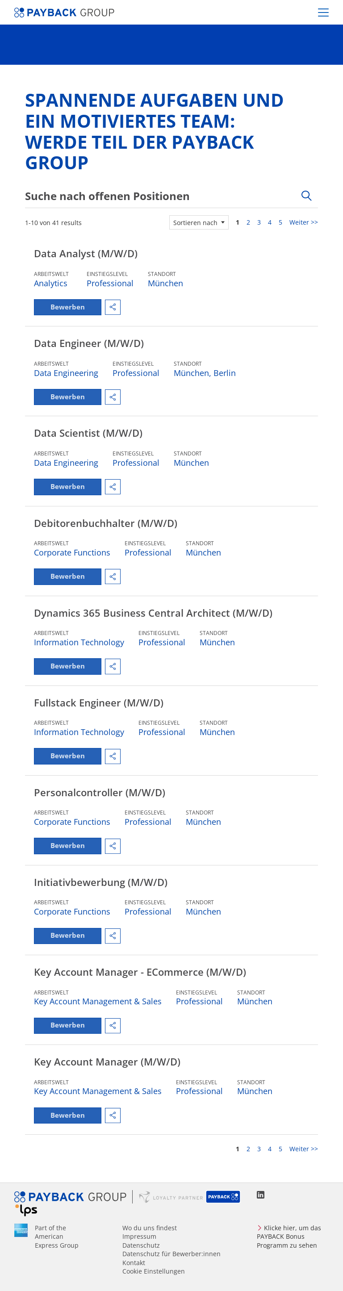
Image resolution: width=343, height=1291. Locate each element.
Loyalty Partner (170, 1197)
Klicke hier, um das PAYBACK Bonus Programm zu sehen (289, 1236)
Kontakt (133, 1262)
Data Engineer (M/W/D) (89, 344)
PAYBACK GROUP (73, 1197)
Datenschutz (141, 1245)
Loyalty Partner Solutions (26, 1210)
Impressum (139, 1237)
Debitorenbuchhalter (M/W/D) (105, 527)
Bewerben (71, 308)
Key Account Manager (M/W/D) (107, 1075)
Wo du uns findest (149, 1228)
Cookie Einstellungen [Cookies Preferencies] (153, 1271)
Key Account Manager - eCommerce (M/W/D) (140, 984)
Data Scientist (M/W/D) (88, 436)
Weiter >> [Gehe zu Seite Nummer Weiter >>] (303, 222)
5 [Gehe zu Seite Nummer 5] (280, 222)
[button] (121, 308)
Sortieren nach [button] (195, 222)
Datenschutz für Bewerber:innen (171, 1254)
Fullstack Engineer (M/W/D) (98, 710)
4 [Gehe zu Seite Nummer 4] (270, 222)
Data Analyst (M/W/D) (86, 253)
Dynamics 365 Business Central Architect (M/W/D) (153, 619)
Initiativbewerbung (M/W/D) (100, 893)
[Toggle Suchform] (306, 196)
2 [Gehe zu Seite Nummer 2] (248, 222)
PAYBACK (223, 1197)
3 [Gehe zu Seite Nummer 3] (259, 222)
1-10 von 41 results (53, 222)
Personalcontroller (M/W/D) (99, 801)
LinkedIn (260, 1195)
